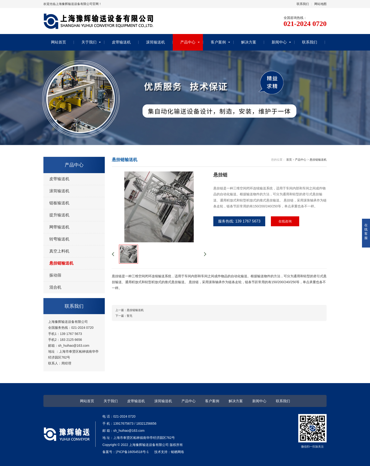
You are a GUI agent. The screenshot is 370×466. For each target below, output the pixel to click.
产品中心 (187, 42)
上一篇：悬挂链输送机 (129, 310)
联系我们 (303, 4)
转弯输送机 (59, 239)
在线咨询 (285, 221)
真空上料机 (59, 251)
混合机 (55, 287)
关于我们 (89, 42)
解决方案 (248, 42)
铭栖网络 (177, 452)
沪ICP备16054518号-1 (132, 452)
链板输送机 (59, 203)
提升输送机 (59, 215)
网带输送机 (59, 227)
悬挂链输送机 (61, 263)
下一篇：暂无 (123, 315)
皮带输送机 (121, 42)
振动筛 (55, 275)
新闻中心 (279, 42)
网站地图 (320, 4)
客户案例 (218, 42)
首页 (289, 159)
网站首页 (58, 42)
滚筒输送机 (155, 42)
